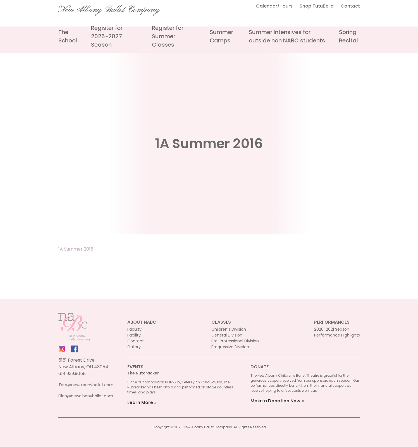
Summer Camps (221, 36)
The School (67, 36)
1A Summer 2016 (75, 249)
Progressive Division (230, 347)
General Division (226, 335)
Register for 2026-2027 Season (107, 36)
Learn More (140, 402)
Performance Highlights (337, 335)
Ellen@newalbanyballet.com (85, 396)
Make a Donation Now (275, 401)
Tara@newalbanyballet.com (85, 385)
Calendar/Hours (274, 6)
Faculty (134, 329)
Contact (350, 6)
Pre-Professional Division (235, 341)
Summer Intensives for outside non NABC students (287, 36)
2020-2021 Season (331, 329)
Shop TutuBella (317, 6)
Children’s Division (228, 329)
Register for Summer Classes (167, 36)
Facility (134, 335)
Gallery (134, 347)
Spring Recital (348, 36)
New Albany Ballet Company (108, 9)
